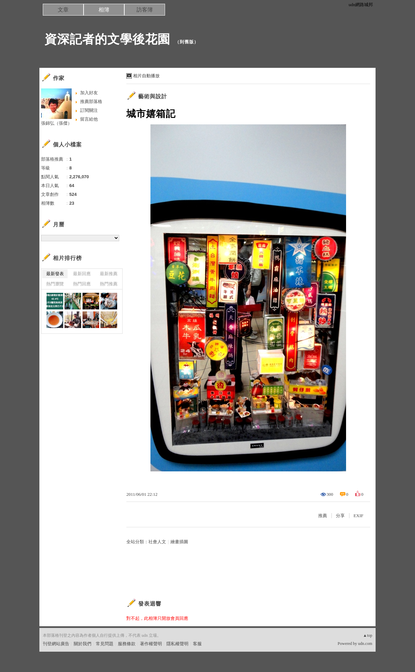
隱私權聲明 (177, 643)
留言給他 (89, 119)
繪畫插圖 (179, 541)
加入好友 (89, 92)
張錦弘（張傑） (56, 123)
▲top (367, 635)
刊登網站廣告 (56, 643)
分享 (340, 515)
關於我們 (82, 643)
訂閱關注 (89, 110)
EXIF (358, 515)
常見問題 (104, 643)
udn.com (365, 643)
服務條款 (127, 643)
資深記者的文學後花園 (107, 39)
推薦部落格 (91, 101)
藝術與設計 (152, 96)
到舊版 (187, 41)
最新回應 (82, 273)
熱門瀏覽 (55, 283)
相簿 (103, 10)
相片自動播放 (146, 75)
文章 (63, 10)
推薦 (322, 515)
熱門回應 (82, 283)
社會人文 (157, 541)
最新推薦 (109, 273)
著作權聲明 (151, 643)
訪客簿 (145, 10)
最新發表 (55, 273)
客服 (197, 643)
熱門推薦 (109, 283)
